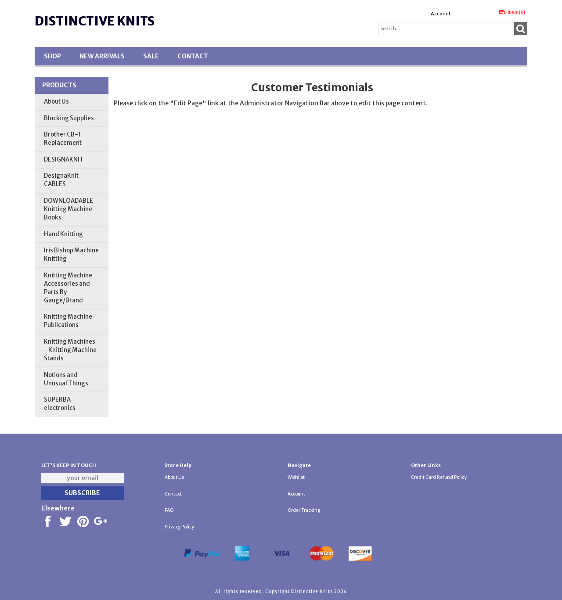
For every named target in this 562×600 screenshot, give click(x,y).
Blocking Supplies (69, 118)
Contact (192, 56)
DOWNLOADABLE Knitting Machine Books (68, 209)
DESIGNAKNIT (64, 159)
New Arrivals (102, 56)
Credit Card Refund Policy (439, 477)
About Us (56, 101)
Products (59, 85)
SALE (151, 56)
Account (440, 14)
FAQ (169, 510)
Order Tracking (304, 510)
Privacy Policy (179, 527)
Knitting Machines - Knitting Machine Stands (70, 350)
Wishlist (296, 477)
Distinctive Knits (95, 21)
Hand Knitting (63, 234)
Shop (52, 56)
